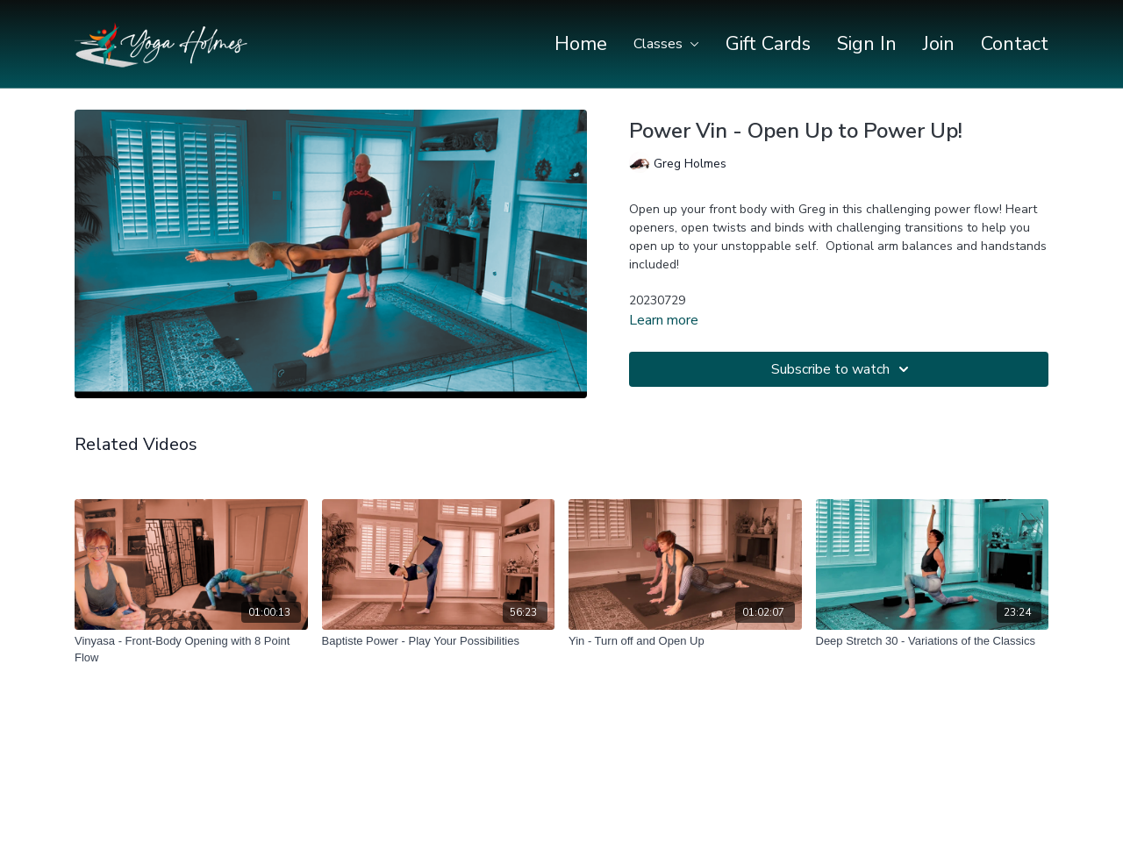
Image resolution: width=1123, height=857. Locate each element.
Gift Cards (768, 44)
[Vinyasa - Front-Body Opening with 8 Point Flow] (191, 649)
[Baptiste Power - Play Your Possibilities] (438, 641)
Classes (666, 44)
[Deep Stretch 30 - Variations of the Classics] (932, 641)
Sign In (867, 44)
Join (939, 44)
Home (580, 44)
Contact (1014, 44)
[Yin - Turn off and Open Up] (685, 641)
